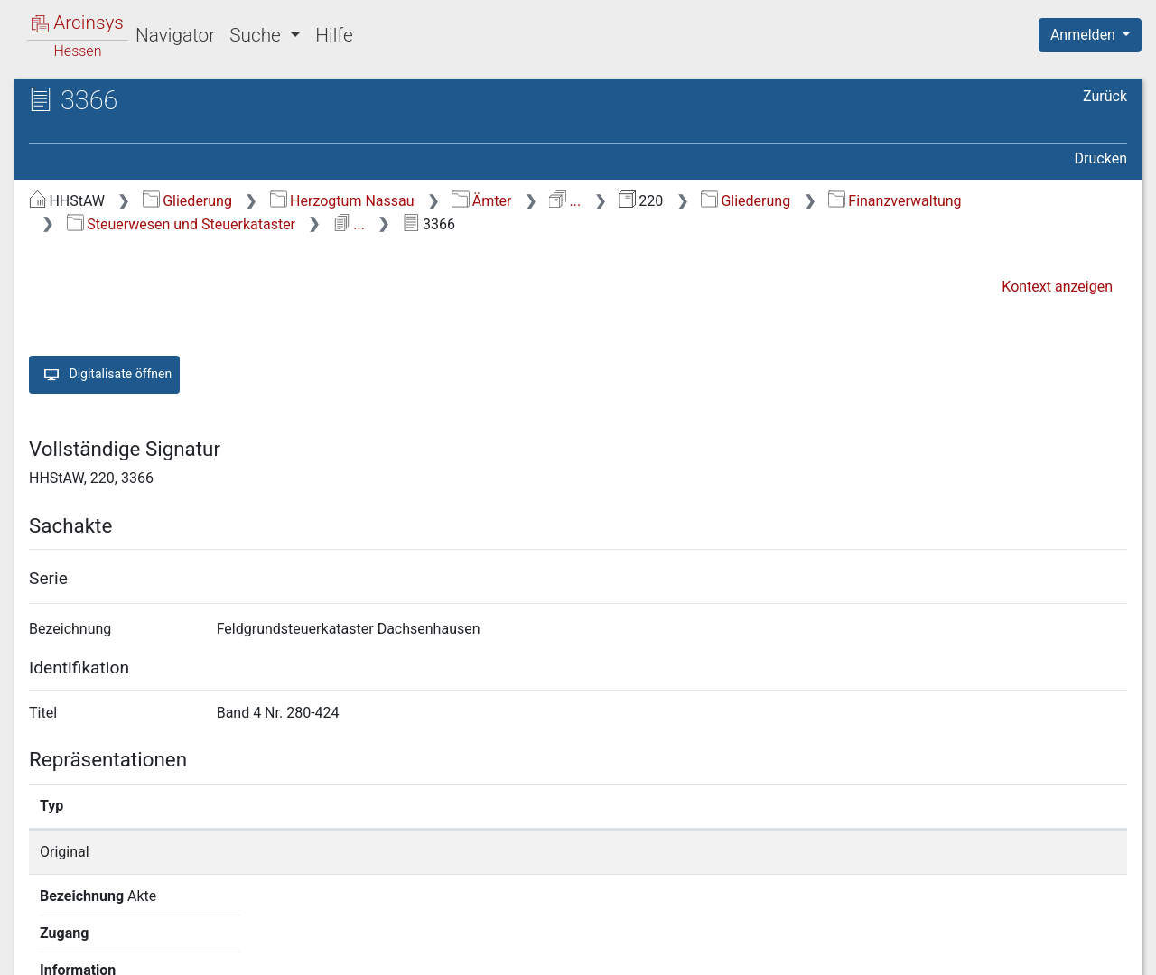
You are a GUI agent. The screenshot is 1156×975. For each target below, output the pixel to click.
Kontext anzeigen (1057, 286)
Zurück (1105, 96)
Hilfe (333, 35)
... (565, 200)
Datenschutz (824, 951)
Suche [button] (257, 35)
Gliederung (187, 200)
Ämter (481, 200)
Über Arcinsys (690, 951)
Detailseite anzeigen (869, 851)
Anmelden (1084, 34)
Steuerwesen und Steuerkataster (181, 224)
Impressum (1096, 951)
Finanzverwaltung (895, 200)
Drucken (1101, 158)
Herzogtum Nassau (342, 200)
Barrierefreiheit (962, 951)
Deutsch (109, 937)
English (41, 937)
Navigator (175, 35)
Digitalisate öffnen (104, 374)
